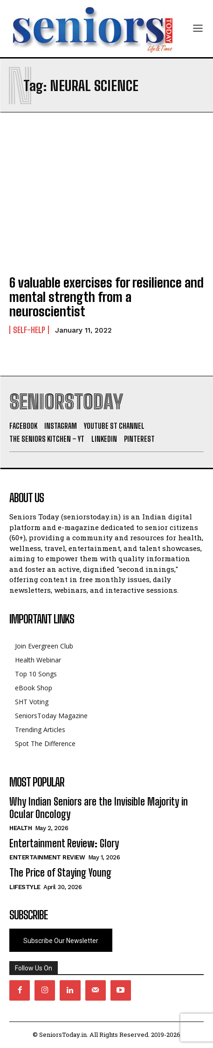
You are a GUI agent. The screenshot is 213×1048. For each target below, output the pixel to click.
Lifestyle (25, 887)
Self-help (29, 330)
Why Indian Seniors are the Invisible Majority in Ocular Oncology (98, 807)
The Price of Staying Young (60, 872)
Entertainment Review (47, 857)
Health (20, 828)
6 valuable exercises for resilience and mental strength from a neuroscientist (106, 297)
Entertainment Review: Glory (64, 843)
